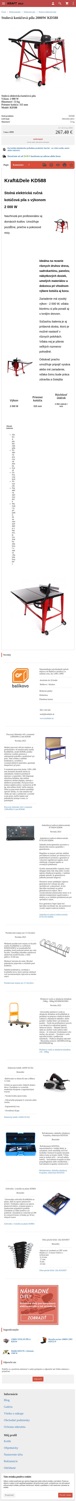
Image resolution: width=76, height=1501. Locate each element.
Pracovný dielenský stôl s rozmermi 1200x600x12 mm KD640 (18, 808)
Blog (7, 1400)
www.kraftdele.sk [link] (47, 718)
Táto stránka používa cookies (17, 1477)
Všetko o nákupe (14, 1413)
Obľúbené (10, 1468)
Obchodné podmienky (17, 1420)
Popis (6, 165)
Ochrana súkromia (14, 1426)
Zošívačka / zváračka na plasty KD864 (19, 1224)
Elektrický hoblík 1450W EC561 (17, 1117)
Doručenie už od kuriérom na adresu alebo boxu (34, 156)
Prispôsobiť (9, 1495)
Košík (7, 1441)
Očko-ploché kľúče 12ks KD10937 (53, 1270)
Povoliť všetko (65, 1495)
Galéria (8, 1406)
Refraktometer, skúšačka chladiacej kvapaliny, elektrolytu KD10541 (53, 1171)
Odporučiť (38, 1379)
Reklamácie (11, 1461)
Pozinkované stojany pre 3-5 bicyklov (19, 983)
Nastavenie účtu (13, 1454)
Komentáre (18, 165)
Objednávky (11, 1448)
